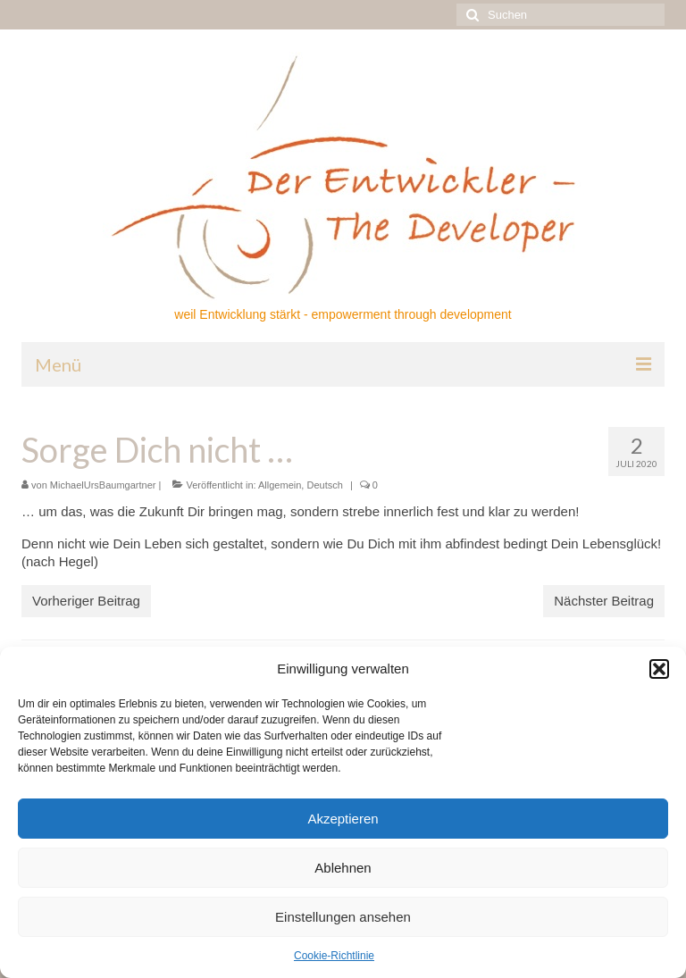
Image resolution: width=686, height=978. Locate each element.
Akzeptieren (342, 818)
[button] (659, 669)
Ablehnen (342, 867)
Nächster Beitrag (604, 600)
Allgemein (279, 485)
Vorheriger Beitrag (86, 600)
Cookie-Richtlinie (334, 955)
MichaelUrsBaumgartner (103, 485)
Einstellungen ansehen (343, 916)
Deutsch (324, 485)
